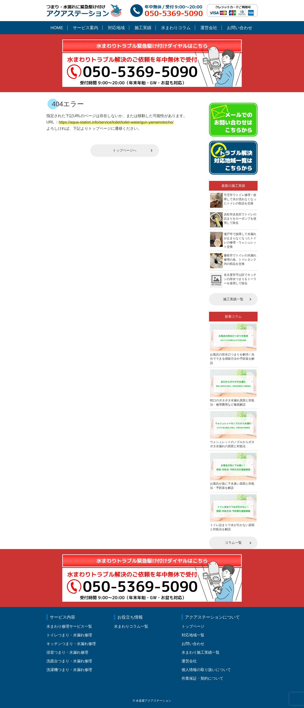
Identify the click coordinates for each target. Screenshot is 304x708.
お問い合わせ (239, 27)
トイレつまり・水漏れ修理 (69, 635)
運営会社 (208, 27)
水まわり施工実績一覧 (201, 652)
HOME (56, 27)
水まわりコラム (176, 27)
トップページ (193, 626)
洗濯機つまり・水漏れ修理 (69, 670)
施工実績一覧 (233, 299)
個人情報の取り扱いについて (206, 670)
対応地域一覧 (193, 635)
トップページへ (124, 150)
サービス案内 (85, 27)
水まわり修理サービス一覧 (69, 626)
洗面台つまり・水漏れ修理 (69, 661)
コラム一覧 (233, 542)
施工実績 (142, 27)
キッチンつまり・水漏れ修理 (71, 644)
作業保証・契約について (202, 678)
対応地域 (116, 27)
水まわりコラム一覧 (131, 626)
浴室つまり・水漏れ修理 (67, 652)
